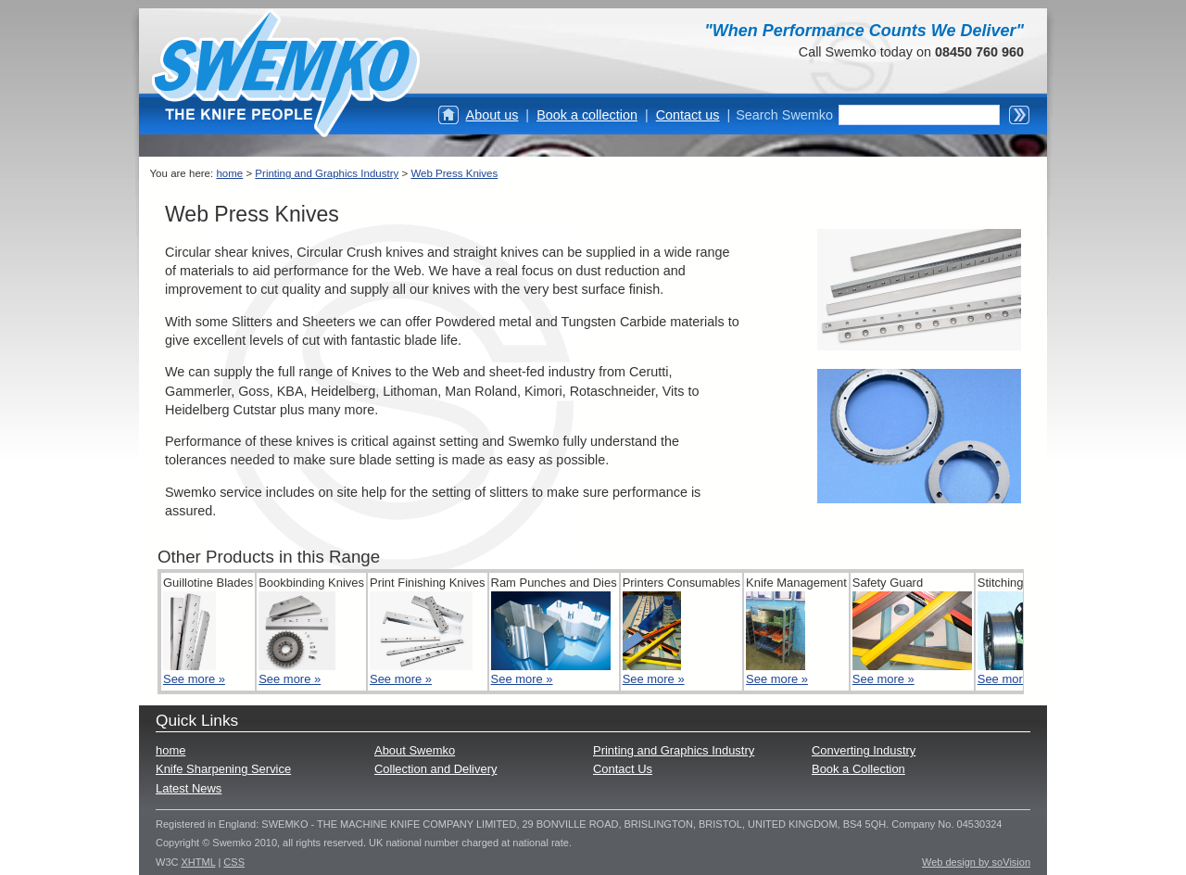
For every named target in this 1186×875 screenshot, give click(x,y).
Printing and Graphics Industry (326, 173)
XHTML (199, 862)
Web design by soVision (976, 862)
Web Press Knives (454, 173)
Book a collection (586, 115)
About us (492, 115)
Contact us (688, 115)
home (229, 173)
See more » (194, 679)
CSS (234, 862)
